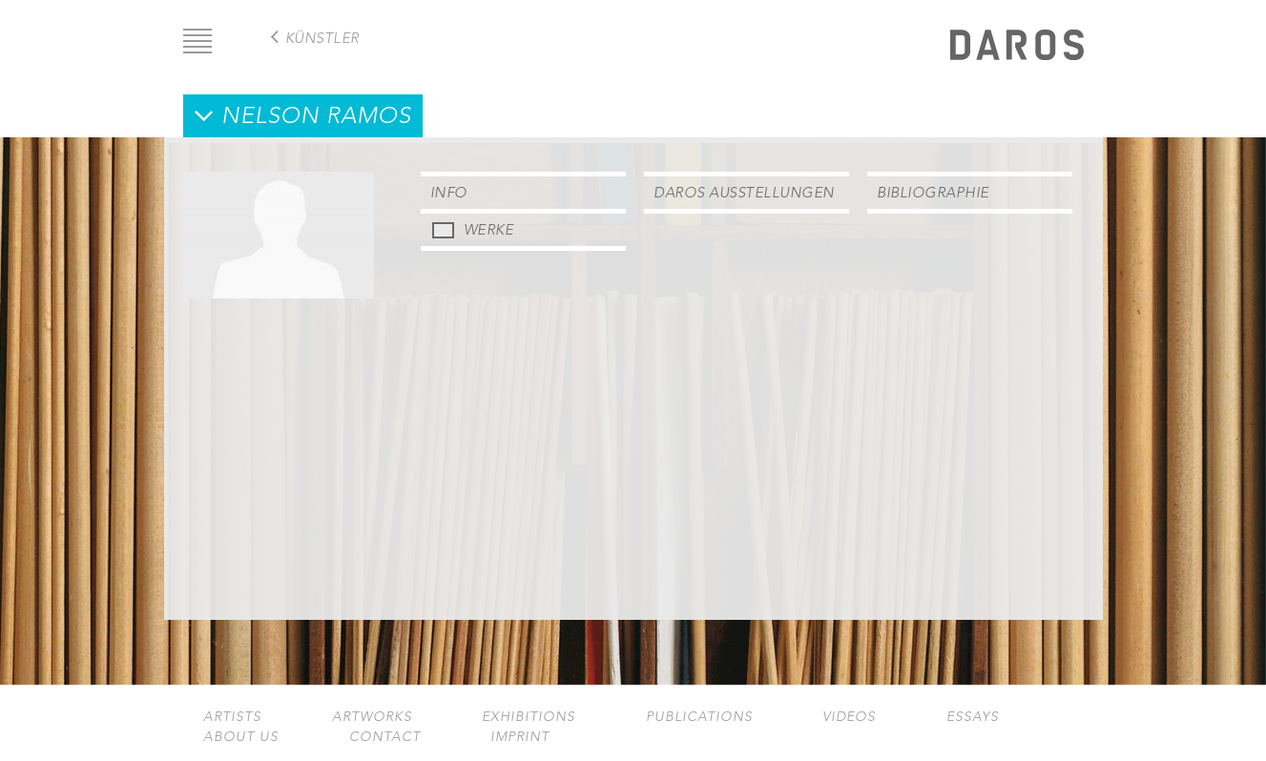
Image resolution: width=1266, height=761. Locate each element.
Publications (699, 717)
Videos (849, 717)
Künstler (322, 38)
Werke (489, 229)
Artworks (372, 717)
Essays (972, 717)
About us (241, 737)
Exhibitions (528, 717)
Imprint (520, 737)
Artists (232, 717)
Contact (385, 737)
